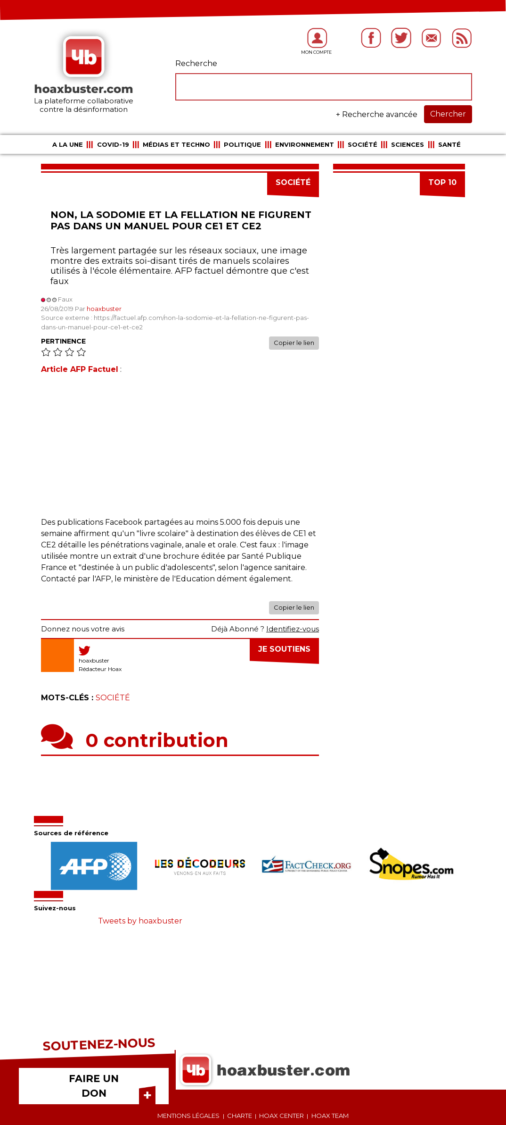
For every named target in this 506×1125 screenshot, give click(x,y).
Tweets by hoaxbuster (140, 920)
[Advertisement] (180, 451)
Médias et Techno (176, 144)
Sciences (407, 144)
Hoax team (330, 1115)
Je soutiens (284, 649)
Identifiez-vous (292, 628)
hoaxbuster (104, 308)
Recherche (196, 63)
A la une (67, 144)
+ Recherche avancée (376, 114)
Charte (239, 1115)
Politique (242, 144)
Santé (449, 144)
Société (362, 144)
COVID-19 (113, 144)
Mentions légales (188, 1115)
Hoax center (281, 1115)
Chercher (448, 113)
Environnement (304, 144)
